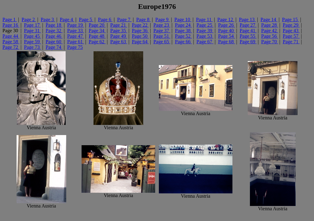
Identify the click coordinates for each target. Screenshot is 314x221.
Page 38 (183, 30)
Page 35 (118, 30)
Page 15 (290, 19)
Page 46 (54, 36)
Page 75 (75, 47)
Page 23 (161, 25)
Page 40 (226, 30)
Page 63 (118, 41)
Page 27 (247, 25)
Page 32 (54, 30)
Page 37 (161, 30)
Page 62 (97, 41)
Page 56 (269, 36)
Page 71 (291, 41)
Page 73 (32, 47)
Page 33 (75, 30)
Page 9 (162, 19)
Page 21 (118, 25)
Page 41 (247, 30)
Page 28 (269, 25)
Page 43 (291, 30)
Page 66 (183, 41)
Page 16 (10, 25)
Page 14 (268, 19)
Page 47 (75, 36)
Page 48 (97, 36)
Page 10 (182, 19)
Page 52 (183, 36)
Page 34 (97, 30)
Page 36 (140, 30)
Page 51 (161, 36)
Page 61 (75, 41)
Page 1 (9, 19)
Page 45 (32, 36)
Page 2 (28, 19)
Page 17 (32, 25)
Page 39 (205, 30)
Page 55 (247, 36)
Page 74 (54, 47)
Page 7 (124, 19)
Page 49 (118, 36)
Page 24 (183, 25)
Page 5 (86, 19)
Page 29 (291, 25)
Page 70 (269, 41)
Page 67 (205, 41)
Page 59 (32, 41)
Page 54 (226, 36)
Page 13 (247, 19)
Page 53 (205, 36)
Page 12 (225, 19)
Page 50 (140, 36)
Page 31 (32, 30)
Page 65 (161, 41)
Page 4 (67, 19)
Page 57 (291, 36)
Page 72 (10, 47)
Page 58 (10, 41)
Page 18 (54, 25)
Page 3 (48, 19)
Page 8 (143, 19)
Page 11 (204, 19)
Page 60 (54, 41)
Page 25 (205, 25)
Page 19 (75, 25)
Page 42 (269, 30)
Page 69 (247, 41)
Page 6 (105, 19)
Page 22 (140, 25)
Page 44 (10, 36)
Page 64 (140, 41)
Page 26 (226, 25)
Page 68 (226, 41)
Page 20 (97, 25)
